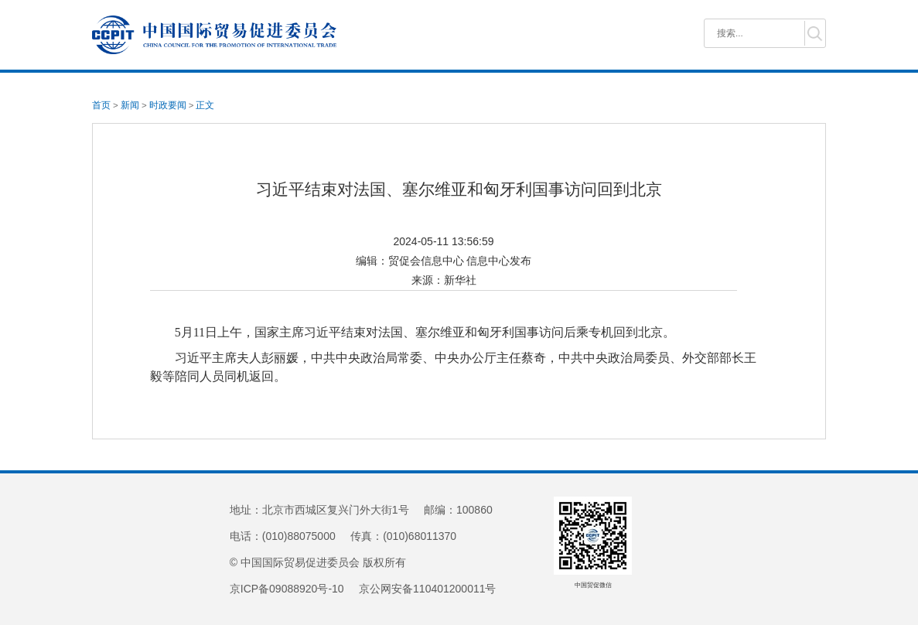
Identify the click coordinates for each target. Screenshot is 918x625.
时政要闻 (167, 105)
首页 (101, 105)
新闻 (130, 105)
